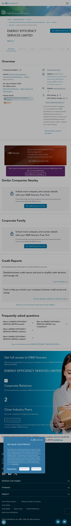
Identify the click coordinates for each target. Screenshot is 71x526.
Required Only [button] (24, 468)
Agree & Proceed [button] (36, 468)
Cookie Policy (15, 464)
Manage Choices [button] (11, 468)
